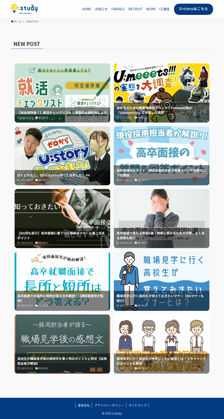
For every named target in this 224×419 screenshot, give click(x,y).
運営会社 (84, 405)
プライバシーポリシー (109, 405)
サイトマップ (137, 405)
